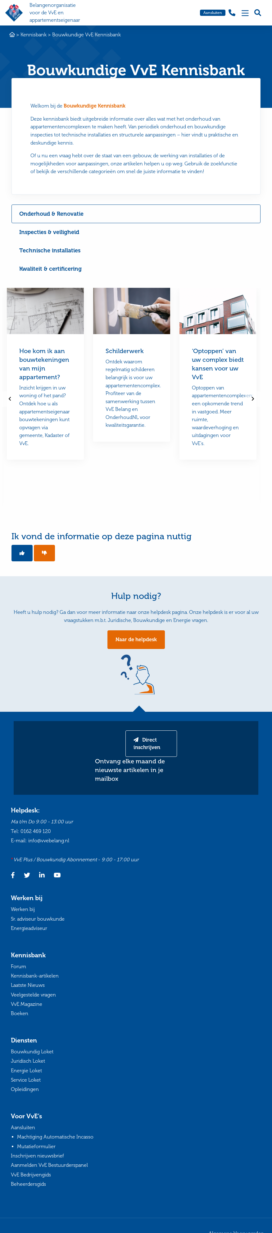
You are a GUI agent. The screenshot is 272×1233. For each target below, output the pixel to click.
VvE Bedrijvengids (31, 1175)
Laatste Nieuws (28, 985)
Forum (18, 966)
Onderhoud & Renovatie (51, 213)
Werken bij (23, 909)
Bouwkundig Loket (32, 1052)
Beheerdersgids (28, 1184)
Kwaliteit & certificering (50, 268)
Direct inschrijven (147, 743)
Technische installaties (49, 250)
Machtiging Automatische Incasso (55, 1137)
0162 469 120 (35, 831)
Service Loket (26, 1080)
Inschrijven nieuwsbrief (37, 1156)
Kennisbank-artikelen (35, 976)
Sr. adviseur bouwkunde (38, 919)
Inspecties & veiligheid (49, 232)
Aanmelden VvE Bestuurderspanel (49, 1165)
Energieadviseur (29, 928)
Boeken (19, 1013)
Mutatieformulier (36, 1146)
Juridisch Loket (28, 1061)
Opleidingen (25, 1089)
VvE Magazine (26, 1004)
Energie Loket (26, 1071)
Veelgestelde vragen (33, 995)
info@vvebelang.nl (48, 841)
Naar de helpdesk (136, 639)
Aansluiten (212, 13)
